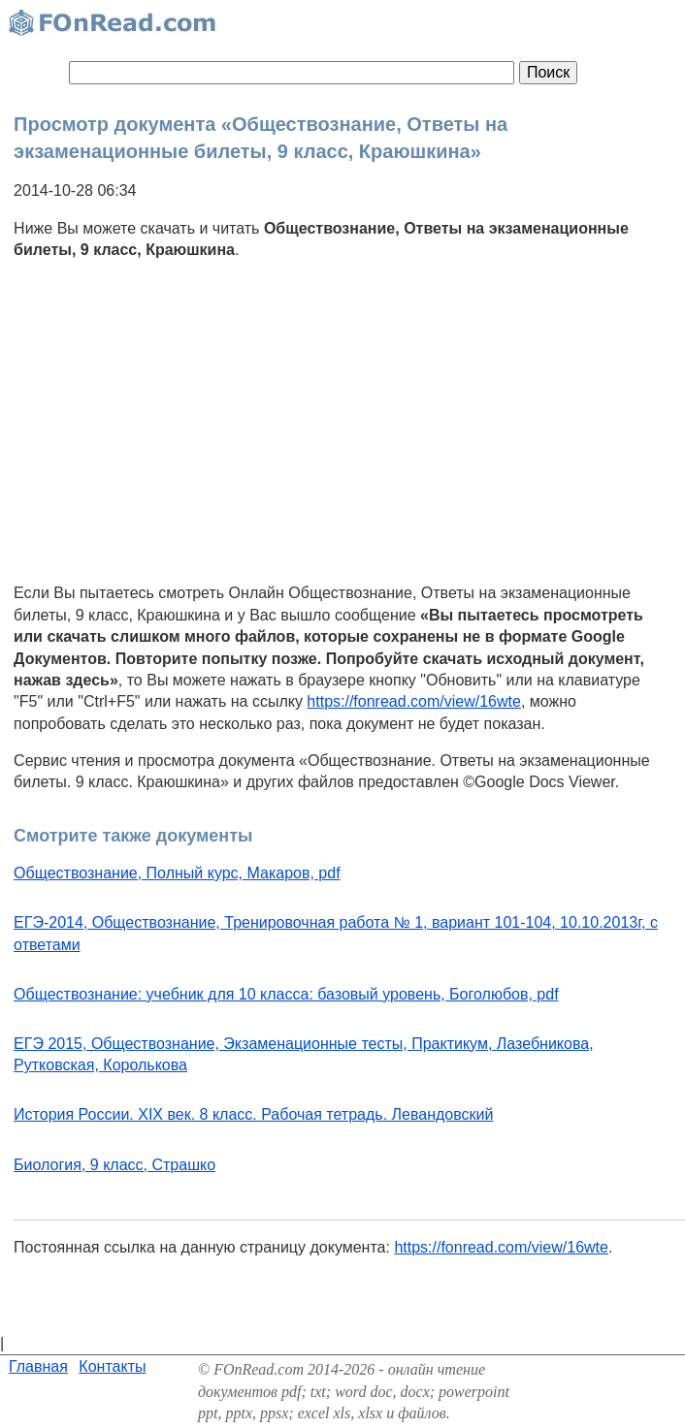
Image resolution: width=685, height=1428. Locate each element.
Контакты (112, 1366)
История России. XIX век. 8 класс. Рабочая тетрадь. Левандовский (253, 1114)
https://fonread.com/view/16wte (414, 701)
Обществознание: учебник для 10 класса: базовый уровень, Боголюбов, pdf (286, 994)
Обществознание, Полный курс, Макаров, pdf (177, 873)
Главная (38, 1366)
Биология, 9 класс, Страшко (114, 1165)
